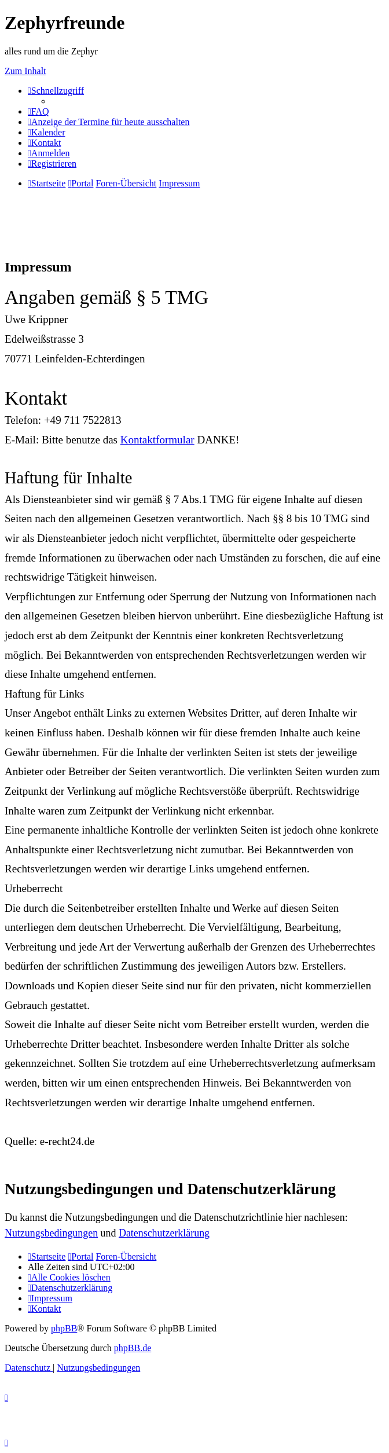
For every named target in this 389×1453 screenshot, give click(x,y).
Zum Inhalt (25, 71)
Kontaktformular (157, 440)
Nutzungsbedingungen (51, 1233)
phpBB (64, 1328)
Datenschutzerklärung (164, 1233)
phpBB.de (132, 1348)
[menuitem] (38, 111)
